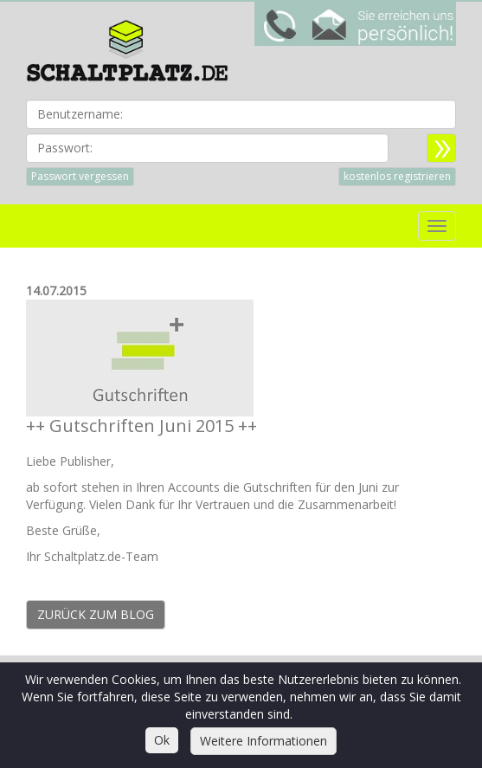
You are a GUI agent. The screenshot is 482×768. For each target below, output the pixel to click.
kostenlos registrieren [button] (397, 176)
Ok (162, 740)
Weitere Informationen (263, 741)
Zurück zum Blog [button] (95, 614)
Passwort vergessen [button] (80, 176)
